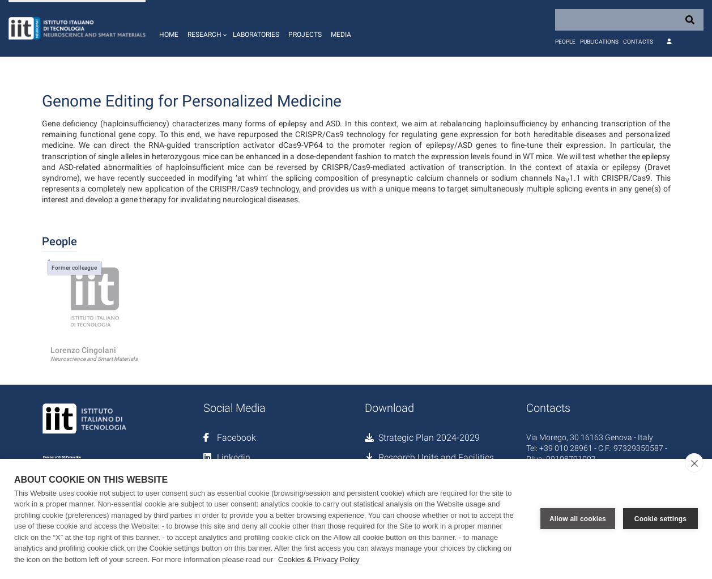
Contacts (638, 42)
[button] (205, 28)
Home (168, 35)
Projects (305, 35)
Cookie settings (660, 519)
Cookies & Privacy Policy (319, 559)
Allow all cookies (577, 519)
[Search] (629, 20)
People (565, 42)
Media (341, 35)
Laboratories (256, 35)
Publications (599, 42)
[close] (694, 462)
